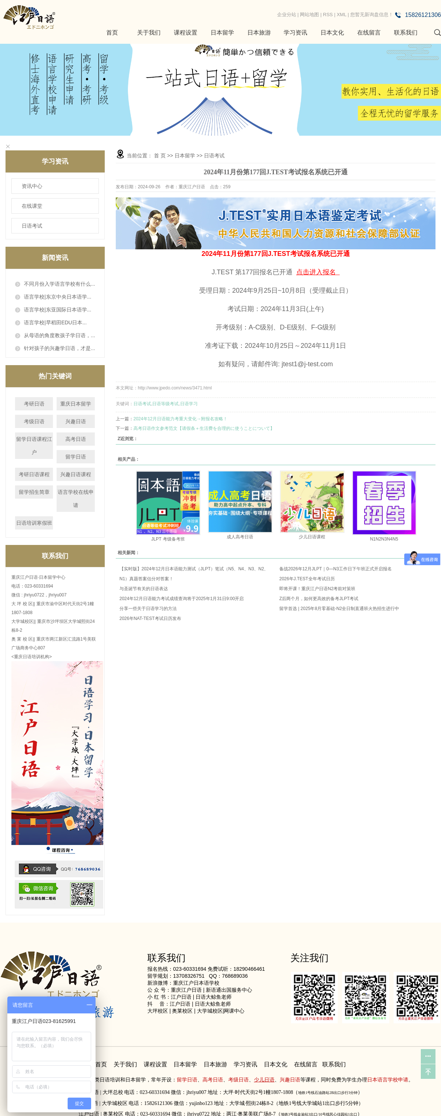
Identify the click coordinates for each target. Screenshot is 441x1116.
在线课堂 (32, 206)
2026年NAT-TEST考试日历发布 (150, 618)
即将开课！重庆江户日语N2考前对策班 (317, 588)
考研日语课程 (34, 474)
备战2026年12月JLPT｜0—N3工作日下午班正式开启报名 (335, 568)
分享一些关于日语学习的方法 (148, 608)
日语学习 (189, 403)
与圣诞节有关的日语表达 (143, 588)
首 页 (160, 155)
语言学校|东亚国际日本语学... (57, 310)
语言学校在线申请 (76, 498)
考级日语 (34, 421)
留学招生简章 (34, 492)
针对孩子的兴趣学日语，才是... (59, 348)
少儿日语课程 (312, 536)
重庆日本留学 (75, 404)
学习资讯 (295, 32)
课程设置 (185, 32)
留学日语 (75, 457)
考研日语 (34, 404)
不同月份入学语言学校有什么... (59, 284)
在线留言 (369, 32)
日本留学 (222, 32)
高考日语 (75, 439)
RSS (328, 14)
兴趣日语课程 (75, 474)
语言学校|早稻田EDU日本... (55, 322)
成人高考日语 (240, 536)
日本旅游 (259, 32)
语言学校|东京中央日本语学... (57, 297)
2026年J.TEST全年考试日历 (307, 578)
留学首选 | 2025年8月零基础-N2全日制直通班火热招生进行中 (339, 608)
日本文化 (332, 32)
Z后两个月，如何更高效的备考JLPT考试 (318, 598)
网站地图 (309, 14)
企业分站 (286, 14)
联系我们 (405, 32)
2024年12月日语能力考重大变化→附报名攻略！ (180, 418)
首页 (112, 32)
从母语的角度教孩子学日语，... (59, 335)
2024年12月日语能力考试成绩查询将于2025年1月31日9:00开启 (181, 598)
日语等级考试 (165, 403)
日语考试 (32, 226)
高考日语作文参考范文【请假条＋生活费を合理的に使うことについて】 (204, 428)
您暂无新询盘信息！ (371, 14)
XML (341, 14)
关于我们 (149, 32)
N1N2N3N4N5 (384, 539)
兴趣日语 (75, 421)
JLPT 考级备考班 (167, 539)
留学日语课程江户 (34, 445)
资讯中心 (32, 186)
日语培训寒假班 (34, 523)
